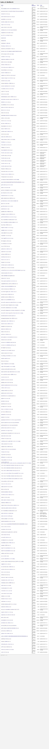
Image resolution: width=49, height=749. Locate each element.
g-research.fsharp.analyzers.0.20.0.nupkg (10, 204)
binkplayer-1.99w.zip (5, 48)
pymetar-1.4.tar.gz (5, 476)
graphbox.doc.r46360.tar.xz (7, 241)
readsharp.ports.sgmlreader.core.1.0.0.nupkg (10, 503)
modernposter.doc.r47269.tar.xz (8, 366)
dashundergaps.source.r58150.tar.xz (8, 109)
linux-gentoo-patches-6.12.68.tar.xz (9, 320)
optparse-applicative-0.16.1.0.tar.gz (9, 439)
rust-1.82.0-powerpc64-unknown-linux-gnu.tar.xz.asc (12, 531)
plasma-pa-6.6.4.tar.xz (6, 460)
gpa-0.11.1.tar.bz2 (5, 232)
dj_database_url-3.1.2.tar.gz (7, 119)
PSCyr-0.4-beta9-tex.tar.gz (7, 467)
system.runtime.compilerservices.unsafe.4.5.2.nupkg (12, 640)
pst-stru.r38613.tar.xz (6, 470)
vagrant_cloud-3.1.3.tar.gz (7, 698)
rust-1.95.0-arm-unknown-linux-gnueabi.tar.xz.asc (12, 546)
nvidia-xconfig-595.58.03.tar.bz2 (8, 421)
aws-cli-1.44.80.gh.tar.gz (6, 39)
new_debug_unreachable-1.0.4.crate (8, 405)
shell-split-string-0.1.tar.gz (7, 570)
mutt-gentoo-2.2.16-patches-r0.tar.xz (9, 384)
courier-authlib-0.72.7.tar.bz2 (8, 97)
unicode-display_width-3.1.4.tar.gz (8, 689)
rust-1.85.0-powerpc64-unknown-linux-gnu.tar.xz (11, 534)
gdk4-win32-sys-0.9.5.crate (7, 210)
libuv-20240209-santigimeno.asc (8, 314)
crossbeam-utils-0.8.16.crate (7, 100)
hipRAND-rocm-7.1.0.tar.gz (6, 262)
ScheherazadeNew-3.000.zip (6, 561)
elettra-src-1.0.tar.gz (6, 137)
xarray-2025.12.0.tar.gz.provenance (8, 714)
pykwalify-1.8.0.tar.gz (6, 473)
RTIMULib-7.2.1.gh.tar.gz (6, 521)
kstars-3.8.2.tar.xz (5, 296)
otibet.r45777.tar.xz (5, 442)
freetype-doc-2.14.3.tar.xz (7, 201)
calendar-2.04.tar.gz (5, 64)
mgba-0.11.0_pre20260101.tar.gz (8, 341)
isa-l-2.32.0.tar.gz (5, 280)
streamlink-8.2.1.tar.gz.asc (7, 616)
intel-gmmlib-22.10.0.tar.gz (7, 271)
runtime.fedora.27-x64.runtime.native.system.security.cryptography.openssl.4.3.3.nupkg (16, 528)
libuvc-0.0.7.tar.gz (5, 317)
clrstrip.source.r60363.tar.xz (7, 76)
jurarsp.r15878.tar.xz (6, 290)
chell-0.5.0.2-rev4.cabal (6, 70)
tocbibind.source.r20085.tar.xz (8, 665)
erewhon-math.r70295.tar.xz (7, 149)
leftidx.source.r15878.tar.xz (7, 302)
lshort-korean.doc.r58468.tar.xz (8, 329)
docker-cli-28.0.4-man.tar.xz (7, 122)
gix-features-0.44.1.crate (6, 219)
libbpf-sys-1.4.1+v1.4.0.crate (7, 305)
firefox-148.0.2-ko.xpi (6, 177)
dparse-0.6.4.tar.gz (5, 125)
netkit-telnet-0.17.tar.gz (6, 402)
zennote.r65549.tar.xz (6, 732)
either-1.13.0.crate (5, 134)
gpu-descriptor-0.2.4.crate (7, 235)
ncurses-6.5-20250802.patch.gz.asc (8, 393)
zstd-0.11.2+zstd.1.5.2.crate (7, 741)
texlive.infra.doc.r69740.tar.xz (8, 650)
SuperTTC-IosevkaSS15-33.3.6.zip (8, 628)
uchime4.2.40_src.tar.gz (6, 683)
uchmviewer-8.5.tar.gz (6, 686)
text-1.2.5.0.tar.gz (5, 653)
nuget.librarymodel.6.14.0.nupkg (8, 418)
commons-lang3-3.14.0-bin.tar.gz (8, 88)
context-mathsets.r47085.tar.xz (8, 94)
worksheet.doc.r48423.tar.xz (7, 711)
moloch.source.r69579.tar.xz (7, 369)
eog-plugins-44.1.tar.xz (6, 143)
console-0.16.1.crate (5, 91)
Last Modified (34, 5)
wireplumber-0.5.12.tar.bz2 (7, 708)
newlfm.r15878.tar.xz (5, 409)
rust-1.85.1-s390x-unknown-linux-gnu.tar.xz (10, 537)
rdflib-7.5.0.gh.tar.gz (6, 500)
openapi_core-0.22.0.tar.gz (7, 436)
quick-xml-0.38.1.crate (6, 497)
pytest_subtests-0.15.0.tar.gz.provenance (10, 482)
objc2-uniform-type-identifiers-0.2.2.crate (10, 424)
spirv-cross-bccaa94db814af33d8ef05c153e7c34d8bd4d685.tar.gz (14, 598)
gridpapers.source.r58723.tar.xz (8, 244)
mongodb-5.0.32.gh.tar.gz (6, 372)
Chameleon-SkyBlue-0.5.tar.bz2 (7, 67)
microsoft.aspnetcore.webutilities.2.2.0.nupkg (11, 344)
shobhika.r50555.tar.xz (6, 573)
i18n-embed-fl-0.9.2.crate (6, 265)
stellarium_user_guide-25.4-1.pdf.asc (9, 607)
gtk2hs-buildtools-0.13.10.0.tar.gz (8, 247)
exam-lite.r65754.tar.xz (6, 155)
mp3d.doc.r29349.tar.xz (6, 375)
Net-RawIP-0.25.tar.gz (6, 396)
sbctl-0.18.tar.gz (5, 558)
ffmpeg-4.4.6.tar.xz (5, 167)
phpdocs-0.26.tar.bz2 (5, 454)
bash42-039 (3, 42)
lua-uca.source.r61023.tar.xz (7, 335)
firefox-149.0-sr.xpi (5, 186)
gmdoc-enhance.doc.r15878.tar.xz (8, 225)
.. (1, 7)
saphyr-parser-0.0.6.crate (6, 555)
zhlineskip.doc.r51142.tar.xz (7, 735)
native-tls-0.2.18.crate (6, 387)
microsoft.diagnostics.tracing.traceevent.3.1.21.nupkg (13, 354)
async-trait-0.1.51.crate (6, 30)
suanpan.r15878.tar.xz (6, 622)
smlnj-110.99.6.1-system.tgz (7, 586)
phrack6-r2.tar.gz (5, 457)
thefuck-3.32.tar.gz (5, 656)
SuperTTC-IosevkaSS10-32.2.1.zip (8, 625)
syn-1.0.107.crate (5, 634)
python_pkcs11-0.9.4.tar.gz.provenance (9, 485)
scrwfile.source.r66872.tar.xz (7, 564)
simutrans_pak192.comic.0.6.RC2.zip (8, 579)
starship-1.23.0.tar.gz (6, 604)
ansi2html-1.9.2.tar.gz (6, 21)
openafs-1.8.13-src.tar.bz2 (7, 433)
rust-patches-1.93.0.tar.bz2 (7, 549)
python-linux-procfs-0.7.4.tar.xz (8, 488)
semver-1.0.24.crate (5, 567)
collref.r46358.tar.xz (6, 82)
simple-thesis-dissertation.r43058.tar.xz (10, 576)
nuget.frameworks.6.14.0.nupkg (7, 415)
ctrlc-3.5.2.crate (5, 106)
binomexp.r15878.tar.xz (6, 51)
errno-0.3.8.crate (5, 152)
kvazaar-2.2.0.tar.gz (5, 299)
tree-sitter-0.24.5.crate (6, 677)
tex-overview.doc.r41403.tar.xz (8, 647)
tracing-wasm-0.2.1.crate (6, 671)
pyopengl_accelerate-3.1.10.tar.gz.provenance (11, 479)
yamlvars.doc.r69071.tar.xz (7, 723)
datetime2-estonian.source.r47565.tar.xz (10, 112)
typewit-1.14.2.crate (5, 680)
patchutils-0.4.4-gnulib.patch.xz (8, 451)
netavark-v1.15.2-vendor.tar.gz (8, 399)
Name (2, 5)
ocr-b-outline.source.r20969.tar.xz (8, 427)
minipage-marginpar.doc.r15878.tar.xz (9, 363)
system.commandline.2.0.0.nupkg (8, 637)
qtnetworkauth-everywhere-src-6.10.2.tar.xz (10, 494)
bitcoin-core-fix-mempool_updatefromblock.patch (11, 58)
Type (41, 5)
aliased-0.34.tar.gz (5, 15)
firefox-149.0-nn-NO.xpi (6, 183)
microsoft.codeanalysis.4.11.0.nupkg (9, 351)
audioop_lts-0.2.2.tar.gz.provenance (9, 33)
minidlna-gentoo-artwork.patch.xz (8, 360)
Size (38, 5)
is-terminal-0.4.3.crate (6, 277)
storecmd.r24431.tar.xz (6, 613)
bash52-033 (3, 45)
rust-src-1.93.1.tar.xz (6, 552)
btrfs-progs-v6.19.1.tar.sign (7, 61)
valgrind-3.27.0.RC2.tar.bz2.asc (8, 702)
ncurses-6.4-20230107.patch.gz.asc (8, 390)
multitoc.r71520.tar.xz (6, 381)
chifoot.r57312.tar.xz (6, 73)
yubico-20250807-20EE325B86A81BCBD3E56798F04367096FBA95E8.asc (14, 726)
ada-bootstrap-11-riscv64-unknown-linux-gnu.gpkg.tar (12, 12)
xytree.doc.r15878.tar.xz (6, 720)
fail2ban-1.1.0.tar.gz (6, 161)
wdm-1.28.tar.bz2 (4, 705)
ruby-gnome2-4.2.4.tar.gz (6, 525)
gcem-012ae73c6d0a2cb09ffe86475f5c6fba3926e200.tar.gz (12, 207)
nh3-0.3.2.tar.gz (4, 412)
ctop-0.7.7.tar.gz (5, 103)
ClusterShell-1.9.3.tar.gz (6, 79)
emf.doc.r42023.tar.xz (6, 140)
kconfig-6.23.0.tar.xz (6, 293)
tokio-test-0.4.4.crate (6, 668)
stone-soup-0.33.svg (5, 610)
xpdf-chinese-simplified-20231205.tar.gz (10, 717)
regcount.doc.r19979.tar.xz (7, 509)
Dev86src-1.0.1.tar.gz (6, 116)
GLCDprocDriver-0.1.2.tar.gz (7, 222)
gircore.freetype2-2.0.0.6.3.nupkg (8, 216)
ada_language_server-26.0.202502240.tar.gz (10, 9)
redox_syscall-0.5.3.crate (6, 506)
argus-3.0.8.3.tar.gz (5, 27)
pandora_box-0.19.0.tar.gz (6, 448)
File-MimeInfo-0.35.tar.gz (6, 170)
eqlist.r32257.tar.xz (5, 146)
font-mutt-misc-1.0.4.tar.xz (7, 195)
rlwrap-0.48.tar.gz (5, 515)
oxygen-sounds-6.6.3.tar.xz (7, 445)
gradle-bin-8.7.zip (5, 238)
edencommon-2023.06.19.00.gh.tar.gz (8, 131)
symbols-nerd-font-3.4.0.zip (7, 631)
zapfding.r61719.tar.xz (6, 729)
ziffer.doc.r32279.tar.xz (6, 738)
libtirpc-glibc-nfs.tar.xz (6, 311)
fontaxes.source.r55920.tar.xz (7, 198)
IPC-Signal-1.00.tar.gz (6, 274)
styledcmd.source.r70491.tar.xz (8, 619)
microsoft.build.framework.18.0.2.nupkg (9, 347)
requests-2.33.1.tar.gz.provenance (8, 512)
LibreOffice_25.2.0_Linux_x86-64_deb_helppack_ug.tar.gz (13, 308)
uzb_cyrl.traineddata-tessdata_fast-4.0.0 (10, 695)
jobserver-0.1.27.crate (6, 286)
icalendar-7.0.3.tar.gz (6, 268)
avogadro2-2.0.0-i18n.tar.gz (7, 36)
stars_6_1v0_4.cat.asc (6, 601)
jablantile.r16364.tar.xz (6, 283)
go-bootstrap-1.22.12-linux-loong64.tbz (9, 228)
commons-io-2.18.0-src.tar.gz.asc (8, 85)
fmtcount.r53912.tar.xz (6, 192)
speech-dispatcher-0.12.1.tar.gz (8, 595)
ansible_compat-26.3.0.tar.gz (7, 24)
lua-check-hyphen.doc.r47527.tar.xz (8, 332)
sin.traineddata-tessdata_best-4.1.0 (9, 582)
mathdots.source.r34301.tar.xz (7, 338)
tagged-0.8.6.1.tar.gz (6, 644)
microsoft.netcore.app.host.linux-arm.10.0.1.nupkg (12, 357)
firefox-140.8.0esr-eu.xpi (6, 174)
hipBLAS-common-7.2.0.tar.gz (7, 259)
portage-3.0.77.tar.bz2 (6, 463)
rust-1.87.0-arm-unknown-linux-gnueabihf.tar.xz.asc (12, 540)
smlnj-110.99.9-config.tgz (6, 589)
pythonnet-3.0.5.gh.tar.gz (6, 491)
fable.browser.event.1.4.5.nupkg (8, 158)
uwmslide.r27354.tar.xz (6, 692)
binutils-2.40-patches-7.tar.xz (8, 55)
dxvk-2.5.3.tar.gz (5, 128)
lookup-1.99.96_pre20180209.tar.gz (8, 326)
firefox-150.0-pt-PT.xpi (6, 189)
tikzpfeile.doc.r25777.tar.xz (7, 662)
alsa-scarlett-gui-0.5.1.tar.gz (8, 18)
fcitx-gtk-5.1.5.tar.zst (6, 164)
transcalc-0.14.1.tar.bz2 (6, 674)
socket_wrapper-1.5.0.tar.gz (7, 592)
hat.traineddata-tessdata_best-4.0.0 (9, 250)
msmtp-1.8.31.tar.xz (5, 378)
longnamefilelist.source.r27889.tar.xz (9, 323)
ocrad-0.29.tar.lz (5, 430)
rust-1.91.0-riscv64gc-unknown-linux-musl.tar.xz (11, 543)
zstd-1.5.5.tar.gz (5, 744)
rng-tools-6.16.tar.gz (6, 518)
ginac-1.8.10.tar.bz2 (5, 213)
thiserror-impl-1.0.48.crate (7, 659)
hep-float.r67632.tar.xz (6, 256)
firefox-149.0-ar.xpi (5, 180)
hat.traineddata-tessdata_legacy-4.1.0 (9, 253)
